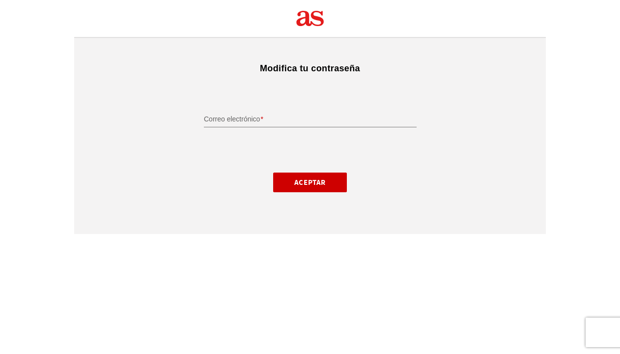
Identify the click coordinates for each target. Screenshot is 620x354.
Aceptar (310, 182)
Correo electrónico (232, 119)
